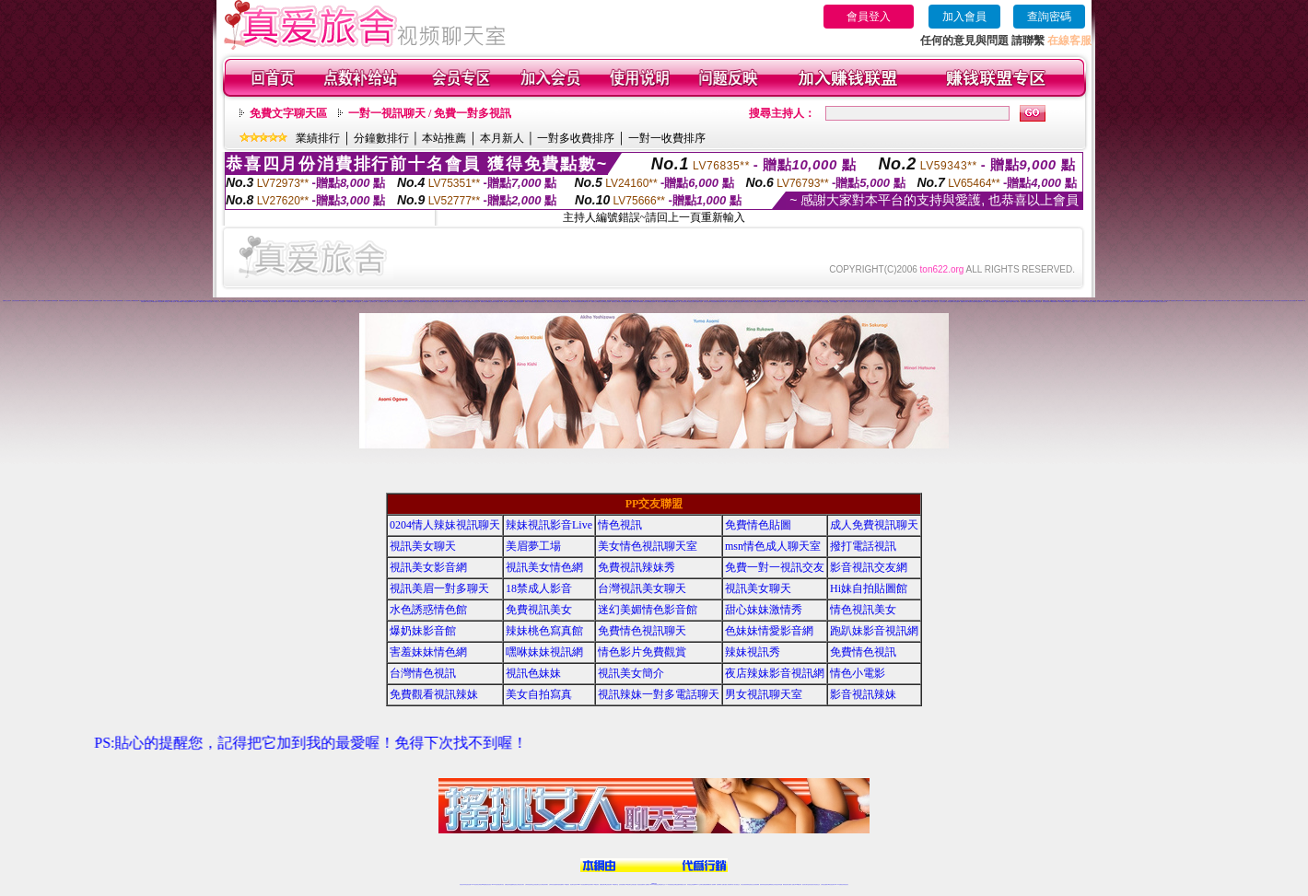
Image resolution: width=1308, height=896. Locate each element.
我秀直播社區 (1167, 300)
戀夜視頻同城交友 (1030, 301)
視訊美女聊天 (423, 546)
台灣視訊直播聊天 (824, 884)
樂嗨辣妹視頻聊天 (565, 301)
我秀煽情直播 (1187, 300)
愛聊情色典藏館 (628, 301)
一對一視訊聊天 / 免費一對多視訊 (429, 113)
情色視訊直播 (468, 884)
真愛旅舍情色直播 (1154, 301)
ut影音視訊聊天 (831, 884)
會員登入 (869, 16)
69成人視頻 (172, 301)
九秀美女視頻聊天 (1292, 300)
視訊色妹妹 (533, 673)
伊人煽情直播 (949, 301)
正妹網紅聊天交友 (661, 884)
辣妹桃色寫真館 (544, 630)
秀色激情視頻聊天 (428, 301)
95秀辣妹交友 (1089, 301)
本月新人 (502, 138)
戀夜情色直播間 (972, 301)
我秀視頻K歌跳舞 (1202, 300)
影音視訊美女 (811, 884)
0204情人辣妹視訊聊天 (445, 524)
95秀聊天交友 (1067, 301)
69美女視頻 (154, 301)
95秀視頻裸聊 (1054, 301)
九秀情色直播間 (1211, 300)
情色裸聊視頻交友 (24, 300)
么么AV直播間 (365, 301)
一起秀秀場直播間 (781, 301)
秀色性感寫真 (443, 301)
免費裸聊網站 (61, 300)
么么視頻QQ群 (348, 301)
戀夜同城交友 (995, 301)
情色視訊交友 (817, 884)
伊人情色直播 (942, 301)
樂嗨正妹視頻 (550, 301)
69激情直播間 (186, 301)
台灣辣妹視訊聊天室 (529, 884)
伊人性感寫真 (908, 301)
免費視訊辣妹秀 (636, 567)
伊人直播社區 (928, 301)
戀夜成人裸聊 (988, 301)
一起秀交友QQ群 (816, 301)
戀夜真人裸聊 (1016, 301)
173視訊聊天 (566, 884)
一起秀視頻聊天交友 (861, 301)
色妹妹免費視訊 (622, 884)
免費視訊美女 (539, 609)
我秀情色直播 (1180, 300)
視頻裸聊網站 (120, 300)
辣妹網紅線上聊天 (682, 884)
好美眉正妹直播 (707, 301)
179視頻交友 (216, 301)
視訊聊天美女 (501, 884)
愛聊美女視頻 (600, 301)
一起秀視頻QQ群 (824, 301)
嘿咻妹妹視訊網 (544, 652)
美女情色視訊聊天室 (647, 546)
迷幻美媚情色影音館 (647, 609)
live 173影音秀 (495, 884)
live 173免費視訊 (838, 884)
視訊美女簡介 (631, 673)
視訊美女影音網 (428, 567)
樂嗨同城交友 (506, 301)
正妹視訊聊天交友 (537, 884)
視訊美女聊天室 (805, 884)
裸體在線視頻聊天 (423, 300)
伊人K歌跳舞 (914, 301)
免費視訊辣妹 (507, 884)
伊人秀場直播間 (955, 301)
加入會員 (964, 16)
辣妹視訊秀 (752, 652)
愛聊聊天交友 (594, 301)
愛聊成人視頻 (621, 301)
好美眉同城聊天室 (722, 301)
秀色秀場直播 (456, 301)
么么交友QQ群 (341, 301)
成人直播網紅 (646, 884)
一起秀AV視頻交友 (851, 301)
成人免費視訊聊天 (874, 524)
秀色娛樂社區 (470, 301)
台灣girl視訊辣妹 (797, 884)
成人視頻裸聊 (713, 884)
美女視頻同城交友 (432, 300)
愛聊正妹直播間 (661, 301)
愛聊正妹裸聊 (607, 301)
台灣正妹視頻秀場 (15, 300)
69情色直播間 (209, 301)
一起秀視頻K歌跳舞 (790, 301)
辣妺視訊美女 (845, 884)
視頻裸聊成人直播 (97, 300)
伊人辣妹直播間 (885, 301)
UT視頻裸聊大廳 (239, 300)
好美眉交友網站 (740, 301)
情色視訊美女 (863, 609)
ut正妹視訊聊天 (608, 884)
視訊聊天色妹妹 (573, 884)
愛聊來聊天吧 (587, 301)
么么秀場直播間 (310, 301)
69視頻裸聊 (1300, 300)
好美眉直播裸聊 (714, 301)
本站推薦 (444, 138)
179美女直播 (230, 301)
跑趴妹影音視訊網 (874, 630)
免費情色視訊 (863, 652)
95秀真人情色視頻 (1120, 301)
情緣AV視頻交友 (687, 300)
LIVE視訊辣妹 (475, 884)
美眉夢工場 (533, 546)
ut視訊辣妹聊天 (590, 884)
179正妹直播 (243, 301)
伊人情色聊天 (879, 301)
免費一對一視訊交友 (774, 567)
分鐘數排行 (381, 138)
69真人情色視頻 (194, 301)
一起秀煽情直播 (772, 301)
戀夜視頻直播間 (1009, 301)
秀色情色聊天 (412, 301)
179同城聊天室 (257, 301)
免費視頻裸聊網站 (706, 884)
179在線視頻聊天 (265, 301)
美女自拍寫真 (539, 694)
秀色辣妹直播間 (420, 301)
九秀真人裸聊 (1254, 300)
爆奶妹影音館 (423, 630)
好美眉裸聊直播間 (764, 301)
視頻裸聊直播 (54, 300)
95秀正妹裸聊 (1082, 301)
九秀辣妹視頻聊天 (1284, 300)
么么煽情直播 (302, 301)
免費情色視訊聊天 (642, 630)
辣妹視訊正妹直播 (691, 884)
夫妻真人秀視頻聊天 (728, 884)
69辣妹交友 (166, 301)
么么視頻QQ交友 (356, 301)
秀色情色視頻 (406, 301)
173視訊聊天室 (615, 884)
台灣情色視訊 (423, 673)
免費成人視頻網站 (107, 300)
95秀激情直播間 (1111, 301)
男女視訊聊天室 (763, 694)
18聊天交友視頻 (1145, 301)
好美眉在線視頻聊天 (732, 301)
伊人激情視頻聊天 (893, 301)
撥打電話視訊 (863, 546)
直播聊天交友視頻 (6, 300)
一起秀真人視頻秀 (798, 301)
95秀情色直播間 (1137, 301)
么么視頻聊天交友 (381, 301)
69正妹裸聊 (160, 301)
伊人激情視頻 (902, 301)
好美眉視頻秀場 (756, 301)
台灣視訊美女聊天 (642, 588)
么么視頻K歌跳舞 (317, 301)
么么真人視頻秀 (325, 301)
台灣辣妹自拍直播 (552, 884)
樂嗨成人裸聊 (499, 301)
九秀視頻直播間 (1247, 300)
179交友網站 (273, 301)
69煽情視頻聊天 (202, 301)
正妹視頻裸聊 (74, 300)
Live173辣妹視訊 (653, 884)
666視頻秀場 (135, 300)
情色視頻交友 (68, 300)
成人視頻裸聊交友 (128, 300)
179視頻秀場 (288, 301)
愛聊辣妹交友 (614, 301)
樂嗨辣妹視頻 (513, 301)
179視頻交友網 (280, 301)
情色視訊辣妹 (462, 884)
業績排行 (318, 138)
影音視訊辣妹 (863, 694)
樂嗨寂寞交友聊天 (557, 301)
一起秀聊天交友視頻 (870, 301)
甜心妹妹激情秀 (763, 609)
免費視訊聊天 (602, 884)
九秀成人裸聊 (1226, 300)
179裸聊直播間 (295, 301)
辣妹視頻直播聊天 (560, 884)
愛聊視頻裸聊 (580, 301)
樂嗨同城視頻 (534, 301)
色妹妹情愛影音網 (769, 630)
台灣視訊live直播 (481, 884)
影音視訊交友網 (868, 567)
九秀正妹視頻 (1276, 300)
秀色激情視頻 (435, 301)
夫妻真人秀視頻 (41, 300)
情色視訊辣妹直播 (778, 884)
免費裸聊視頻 (90, 300)
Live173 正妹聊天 (699, 884)
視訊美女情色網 (544, 567)
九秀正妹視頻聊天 (1218, 300)
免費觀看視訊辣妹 (434, 694)
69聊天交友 (148, 301)
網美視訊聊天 (785, 884)
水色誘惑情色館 (428, 609)
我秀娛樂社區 (1173, 300)
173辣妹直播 (669, 884)
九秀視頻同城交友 (1268, 300)
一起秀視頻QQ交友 (834, 301)
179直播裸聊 (250, 301)
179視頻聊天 (223, 301)
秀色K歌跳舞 (449, 301)
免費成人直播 (791, 884)
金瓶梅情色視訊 (513, 884)
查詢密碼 (1049, 16)
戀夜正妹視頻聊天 (980, 301)
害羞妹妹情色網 (428, 652)
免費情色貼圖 (758, 524)
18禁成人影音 (539, 588)
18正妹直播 (596, 300)
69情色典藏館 (179, 301)
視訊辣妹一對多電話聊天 (658, 694)
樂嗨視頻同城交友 (541, 301)
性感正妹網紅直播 (675, 884)
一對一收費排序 (667, 138)
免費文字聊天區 (288, 113)
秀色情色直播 (476, 301)
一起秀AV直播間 (843, 301)
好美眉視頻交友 (675, 301)
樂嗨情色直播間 (484, 301)
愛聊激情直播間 (636, 301)
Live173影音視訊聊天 (581, 884)
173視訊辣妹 (596, 884)
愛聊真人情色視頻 (644, 301)
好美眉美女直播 (691, 301)
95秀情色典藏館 (1104, 301)
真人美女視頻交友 (32, 300)
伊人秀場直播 (922, 301)
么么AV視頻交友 (373, 301)
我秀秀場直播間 (1194, 300)
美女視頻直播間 (496, 300)
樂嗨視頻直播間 (520, 301)
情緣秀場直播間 (624, 300)
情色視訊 (620, 524)
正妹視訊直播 (633, 884)
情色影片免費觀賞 (642, 652)
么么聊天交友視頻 (389, 301)
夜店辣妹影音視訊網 (774, 673)
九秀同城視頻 (1261, 300)
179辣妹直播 (236, 301)
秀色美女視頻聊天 (398, 301)
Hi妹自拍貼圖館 (868, 588)
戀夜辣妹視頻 (1001, 301)
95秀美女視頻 (1075, 301)
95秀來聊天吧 (1061, 301)
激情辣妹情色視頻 (83, 300)
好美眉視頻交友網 (748, 301)
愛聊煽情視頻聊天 (652, 301)
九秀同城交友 (1233, 300)
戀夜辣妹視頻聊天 (1046, 301)
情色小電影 (857, 673)
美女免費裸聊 (48, 300)
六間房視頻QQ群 (968, 300)
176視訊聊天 (628, 884)
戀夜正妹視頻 (1038, 301)
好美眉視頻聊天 (684, 301)
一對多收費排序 (575, 138)
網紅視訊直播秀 (640, 884)
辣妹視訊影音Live (549, 524)
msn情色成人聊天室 (773, 546)
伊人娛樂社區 (935, 301)
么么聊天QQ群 (334, 301)
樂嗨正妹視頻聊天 (492, 301)
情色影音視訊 (488, 884)
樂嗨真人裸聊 (528, 301)
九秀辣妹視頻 (1240, 300)
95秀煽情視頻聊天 (1129, 301)
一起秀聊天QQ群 (808, 301)
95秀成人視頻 (1096, 301)
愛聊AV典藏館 (668, 301)
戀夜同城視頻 (1023, 301)
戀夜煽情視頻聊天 (964, 301)
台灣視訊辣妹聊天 (544, 884)
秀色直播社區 (463, 301)
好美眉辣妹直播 (698, 301)
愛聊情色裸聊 (574, 301)
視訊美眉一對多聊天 (439, 588)
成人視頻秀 (113, 300)
